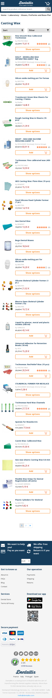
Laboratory (14, 15)
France (16, 676)
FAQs (3, 579)
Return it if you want (41, 552)
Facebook (16, 653)
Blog (2, 582)
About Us (4, 575)
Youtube (26, 653)
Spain (36, 676)
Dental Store (6, 599)
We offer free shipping (40, 546)
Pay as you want (16, 550)
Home (3, 15)
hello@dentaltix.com (26, 695)
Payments (31, 575)
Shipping (30, 579)
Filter (39, 30)
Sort (13, 30)
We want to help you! (16, 546)
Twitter (21, 653)
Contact (4, 586)
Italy (22, 676)
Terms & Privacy (7, 603)
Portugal (28, 676)
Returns (30, 582)
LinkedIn (31, 653)
